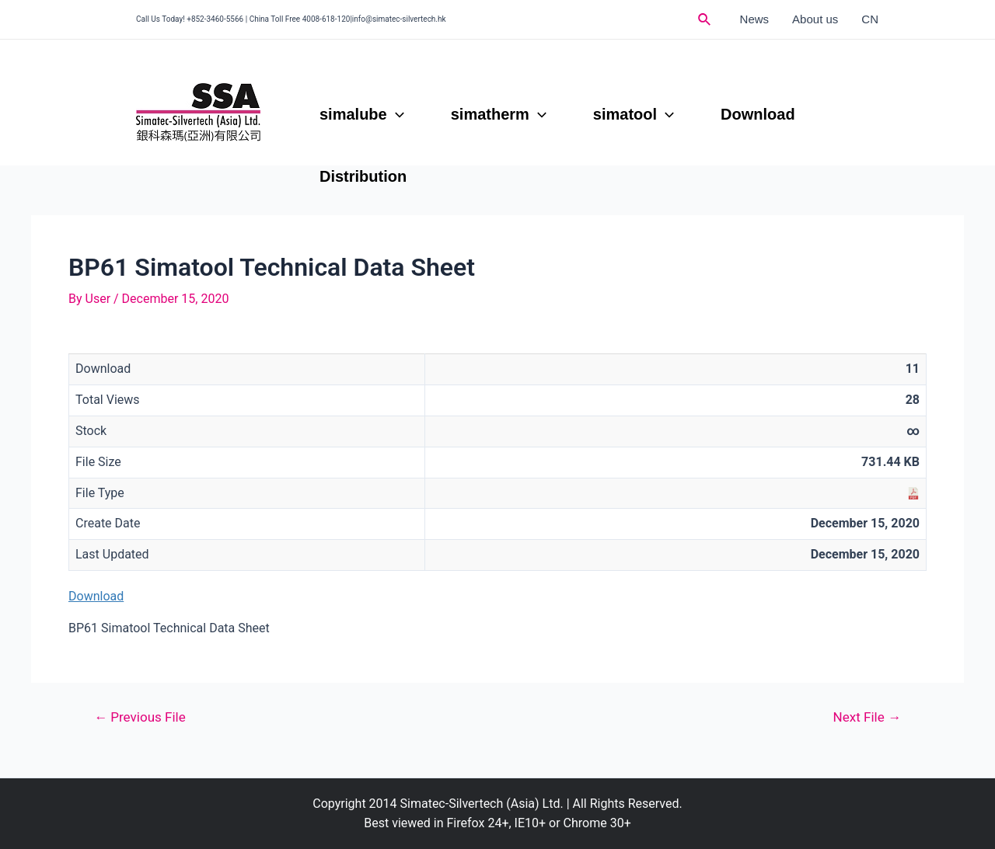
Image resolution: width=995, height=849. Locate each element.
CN (869, 19)
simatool (633, 114)
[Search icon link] (705, 20)
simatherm (498, 114)
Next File (867, 717)
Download (758, 114)
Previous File (140, 717)
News (755, 19)
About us (815, 19)
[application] (395, 114)
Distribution (363, 176)
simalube (361, 114)
